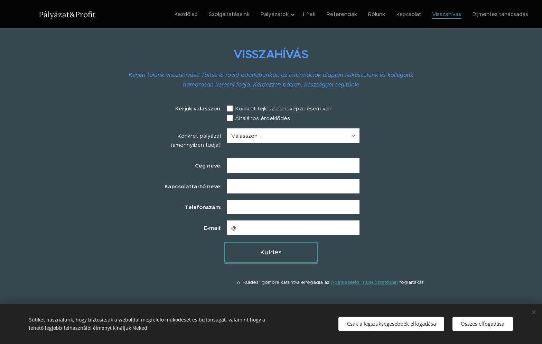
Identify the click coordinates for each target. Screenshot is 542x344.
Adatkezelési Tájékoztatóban (364, 282)
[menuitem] (187, 14)
